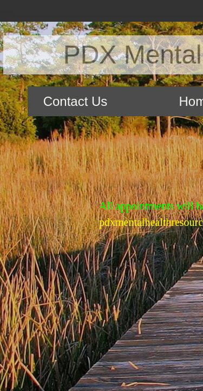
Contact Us (75, 101)
